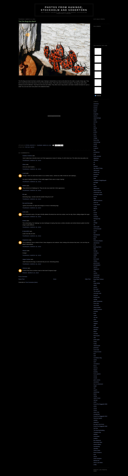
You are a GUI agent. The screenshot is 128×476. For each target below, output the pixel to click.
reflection (96, 160)
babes (95, 394)
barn (95, 353)
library (95, 366)
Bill (23, 194)
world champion (98, 458)
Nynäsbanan (97, 234)
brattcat (24, 220)
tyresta (95, 196)
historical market (98, 418)
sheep (95, 341)
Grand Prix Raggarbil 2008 (100, 426)
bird (94, 184)
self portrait (96, 277)
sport (95, 361)
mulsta (95, 214)
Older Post (87, 279)
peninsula (96, 347)
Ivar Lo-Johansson (98, 384)
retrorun (96, 368)
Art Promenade (97, 228)
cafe (95, 337)
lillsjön (95, 331)
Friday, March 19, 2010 (30, 272)
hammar (96, 295)
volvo (95, 319)
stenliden (96, 448)
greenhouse (97, 263)
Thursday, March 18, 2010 (31, 160)
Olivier (24, 164)
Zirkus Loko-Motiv (98, 462)
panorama (96, 174)
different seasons (98, 200)
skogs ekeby (97, 283)
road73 (95, 390)
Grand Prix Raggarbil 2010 (100, 416)
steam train (96, 412)
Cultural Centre (97, 351)
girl (94, 164)
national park (97, 345)
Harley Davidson (98, 309)
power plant (96, 339)
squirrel (95, 267)
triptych (95, 369)
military (95, 261)
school (95, 230)
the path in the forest (99, 424)
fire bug (27, 147)
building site (97, 297)
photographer (97, 265)
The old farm (97, 291)
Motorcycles (97, 335)
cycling (95, 299)
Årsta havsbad (97, 156)
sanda (95, 359)
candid (95, 144)
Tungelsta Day (97, 432)
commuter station (98, 194)
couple (95, 206)
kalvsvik (96, 329)
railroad (95, 400)
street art (96, 202)
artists (95, 406)
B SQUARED (25, 231)
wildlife (95, 255)
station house (97, 398)
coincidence (97, 363)
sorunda (96, 333)
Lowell (24, 173)
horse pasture (97, 374)
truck (95, 245)
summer (96, 105)
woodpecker (97, 414)
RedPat (24, 185)
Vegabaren (96, 269)
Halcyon (24, 250)
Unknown (24, 268)
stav (95, 232)
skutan (95, 410)
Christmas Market (98, 240)
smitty (95, 464)
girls (95, 281)
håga (95, 198)
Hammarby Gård (98, 442)
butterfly (96, 372)
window (95, 176)
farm (95, 210)
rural (95, 154)
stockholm (96, 103)
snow (95, 134)
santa (95, 402)
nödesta (96, 166)
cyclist (95, 186)
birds (95, 313)
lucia (95, 454)
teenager (96, 182)
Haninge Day (97, 218)
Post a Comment (22, 276)
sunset (95, 212)
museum (96, 321)
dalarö (95, 285)
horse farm (96, 303)
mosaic (95, 378)
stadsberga (96, 392)
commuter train (97, 293)
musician (96, 216)
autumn (95, 116)
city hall (95, 317)
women (95, 287)
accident (96, 311)
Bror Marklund (97, 440)
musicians (96, 253)
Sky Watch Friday (98, 168)
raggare (96, 323)
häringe (95, 251)
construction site (98, 192)
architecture (97, 152)
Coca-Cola (96, 349)
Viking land (96, 170)
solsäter (96, 420)
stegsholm (96, 422)
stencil (95, 456)
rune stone (96, 305)
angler (95, 386)
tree (94, 124)
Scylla (24, 212)
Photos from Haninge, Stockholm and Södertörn (64, 8)
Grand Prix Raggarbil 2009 (100, 404)
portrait (95, 110)
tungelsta (96, 114)
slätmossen (96, 188)
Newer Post (21, 279)
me (94, 224)
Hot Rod (96, 428)
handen (95, 108)
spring (95, 128)
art (94, 162)
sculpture (96, 148)
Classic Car (96, 172)
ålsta (95, 239)
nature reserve (97, 190)
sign (95, 220)
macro (32, 147)
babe (95, 178)
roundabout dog (98, 357)
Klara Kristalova (98, 452)
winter (95, 112)
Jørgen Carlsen (26, 259)
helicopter (96, 327)
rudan (95, 120)
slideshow (96, 158)
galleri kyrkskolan (98, 301)
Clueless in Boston (27, 155)
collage (95, 138)
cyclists (95, 273)
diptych (95, 208)
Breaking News (97, 247)
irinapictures (25, 240)
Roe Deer (96, 289)
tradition (96, 438)
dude (95, 130)
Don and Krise (26, 203)
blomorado (96, 259)
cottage (95, 222)
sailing (95, 396)
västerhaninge (97, 118)
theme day (96, 140)
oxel (95, 126)
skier (95, 325)
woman (95, 122)
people (95, 146)
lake (95, 150)
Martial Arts (96, 460)
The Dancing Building (99, 430)
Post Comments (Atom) (32, 282)
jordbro (95, 132)
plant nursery (97, 380)
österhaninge (97, 142)
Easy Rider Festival (98, 279)
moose (95, 376)
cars (95, 271)
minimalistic (96, 436)
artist (95, 257)
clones (95, 408)
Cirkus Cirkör (97, 450)
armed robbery (97, 444)
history (95, 237)
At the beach (97, 204)
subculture (96, 382)
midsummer (97, 275)
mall (95, 355)
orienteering (97, 446)
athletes (96, 434)
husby (95, 343)
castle (95, 315)
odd (94, 388)
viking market (97, 307)
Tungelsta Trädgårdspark (100, 180)
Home (54, 279)
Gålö (95, 249)
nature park (96, 226)
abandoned (96, 243)
